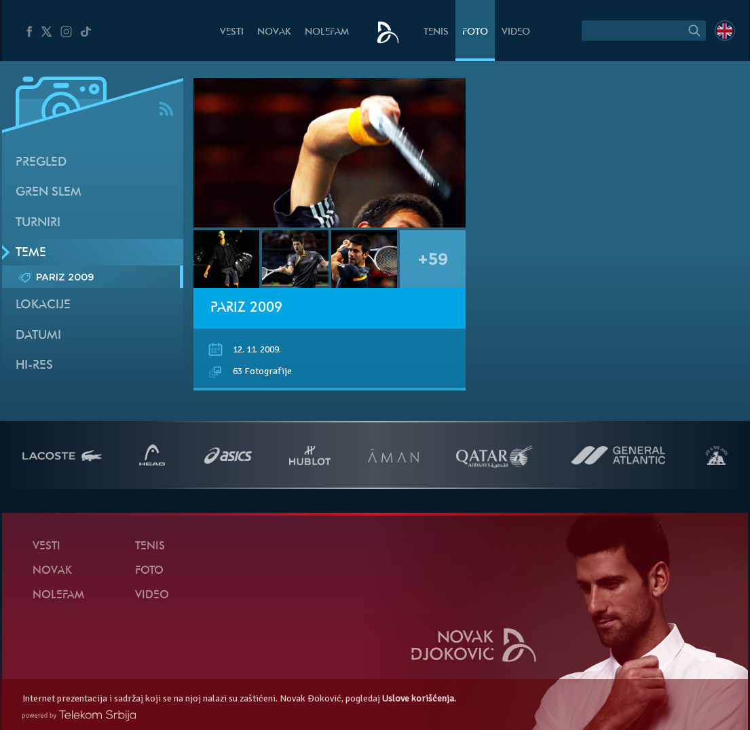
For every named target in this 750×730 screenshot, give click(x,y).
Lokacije (43, 305)
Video (516, 32)
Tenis (436, 32)
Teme (31, 253)
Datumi (38, 335)
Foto (475, 32)
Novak (274, 32)
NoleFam (327, 32)
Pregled (41, 162)
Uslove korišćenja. (419, 698)
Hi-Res (34, 365)
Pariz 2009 (246, 308)
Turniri (38, 223)
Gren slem (48, 192)
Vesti (232, 32)
